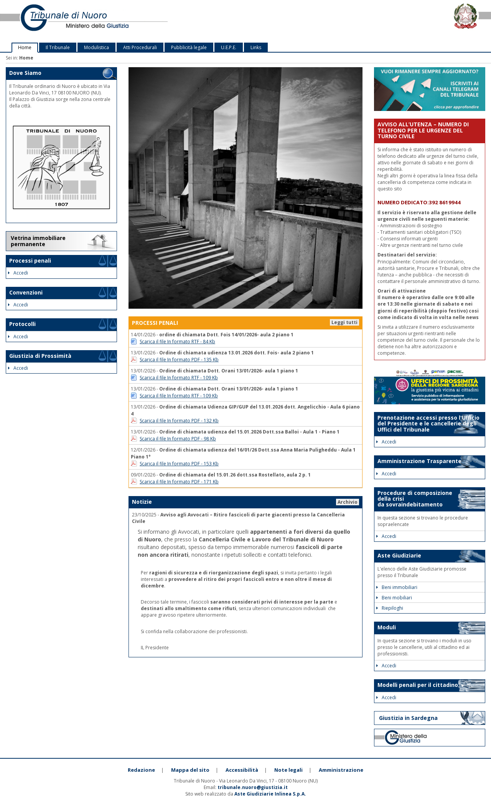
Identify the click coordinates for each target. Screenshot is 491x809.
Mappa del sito (190, 769)
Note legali (288, 769)
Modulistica (96, 47)
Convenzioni (26, 292)
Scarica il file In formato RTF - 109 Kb (179, 377)
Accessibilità (242, 769)
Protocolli (22, 324)
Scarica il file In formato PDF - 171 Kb (179, 481)
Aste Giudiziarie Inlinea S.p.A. (270, 794)
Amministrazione (341, 769)
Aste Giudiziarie (399, 555)
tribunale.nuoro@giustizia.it (252, 787)
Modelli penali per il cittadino (417, 684)
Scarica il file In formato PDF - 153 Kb (179, 463)
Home (24, 47)
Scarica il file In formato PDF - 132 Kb (179, 420)
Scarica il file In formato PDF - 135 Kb (179, 359)
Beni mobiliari (394, 597)
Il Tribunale (58, 47)
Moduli (386, 627)
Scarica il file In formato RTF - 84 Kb (177, 341)
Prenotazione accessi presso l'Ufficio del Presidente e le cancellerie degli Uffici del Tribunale (428, 423)
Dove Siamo (25, 72)
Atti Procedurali (140, 47)
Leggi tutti (344, 322)
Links (255, 47)
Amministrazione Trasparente (419, 461)
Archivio (348, 502)
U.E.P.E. (228, 47)
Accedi (18, 273)
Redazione (141, 769)
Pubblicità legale (189, 47)
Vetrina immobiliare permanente (38, 241)
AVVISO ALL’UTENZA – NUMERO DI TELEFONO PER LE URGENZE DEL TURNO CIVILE (423, 130)
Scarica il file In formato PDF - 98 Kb (178, 438)
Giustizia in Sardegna (408, 717)
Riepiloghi (389, 608)
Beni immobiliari (396, 587)
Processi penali (30, 260)
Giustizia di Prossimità (40, 355)
